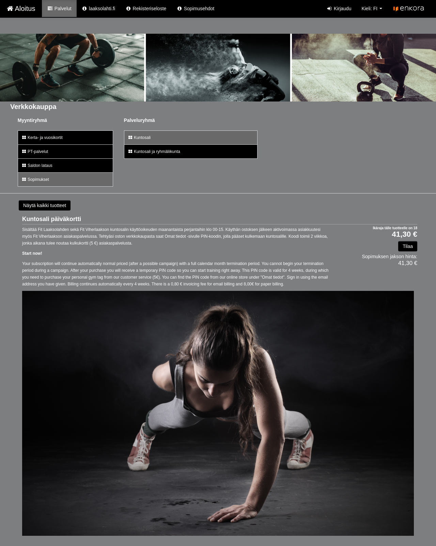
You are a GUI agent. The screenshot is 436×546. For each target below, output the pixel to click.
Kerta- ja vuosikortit (42, 137)
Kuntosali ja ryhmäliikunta (154, 151)
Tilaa (408, 246)
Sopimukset (35, 179)
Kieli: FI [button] (371, 8)
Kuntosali (139, 137)
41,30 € (404, 234)
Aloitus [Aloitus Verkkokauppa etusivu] (21, 8)
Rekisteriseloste (145, 8)
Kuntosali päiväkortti (51, 219)
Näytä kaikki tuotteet (44, 205)
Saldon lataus (36, 165)
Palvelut (59, 8)
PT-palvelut (34, 151)
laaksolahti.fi (98, 8)
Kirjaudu (339, 8)
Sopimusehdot (195, 8)
